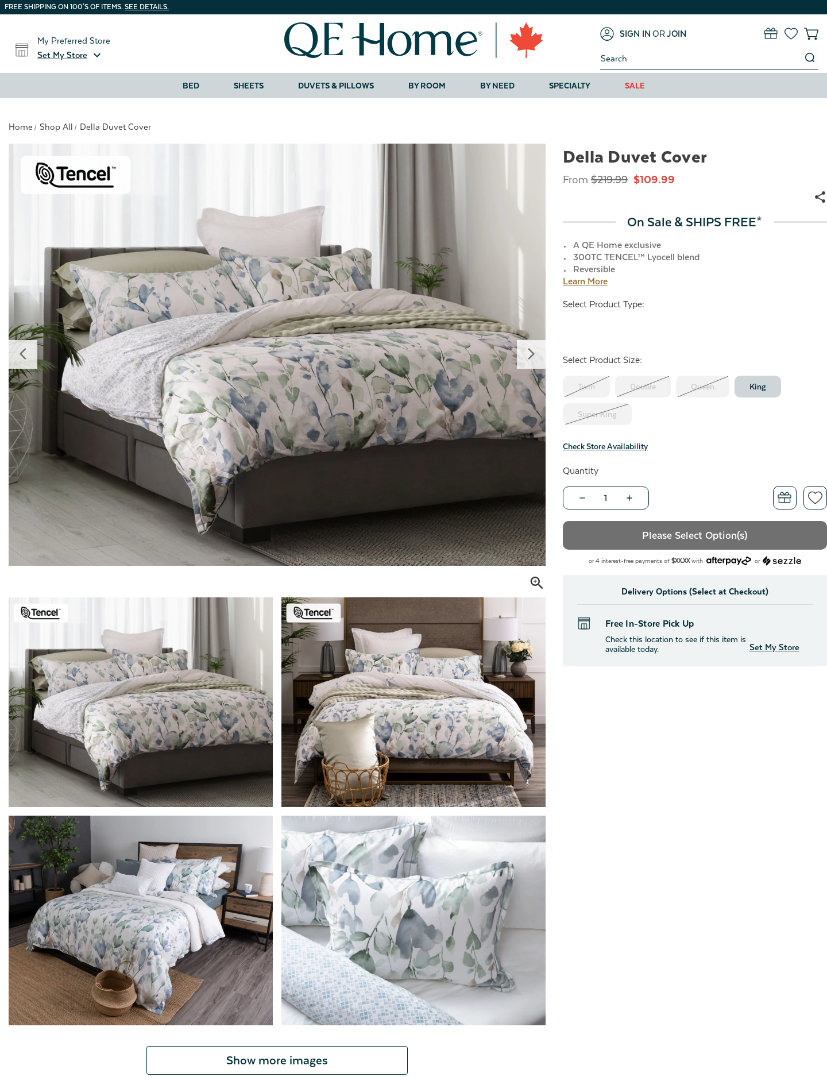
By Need (497, 85)
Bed (191, 85)
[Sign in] (625, 33)
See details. (147, 7)
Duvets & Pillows (336, 85)
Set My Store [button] (774, 647)
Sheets (249, 85)
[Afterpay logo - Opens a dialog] (729, 559)
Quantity (580, 471)
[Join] (676, 33)
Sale (635, 85)
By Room (427, 85)
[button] (70, 55)
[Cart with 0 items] (811, 33)
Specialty (569, 85)
